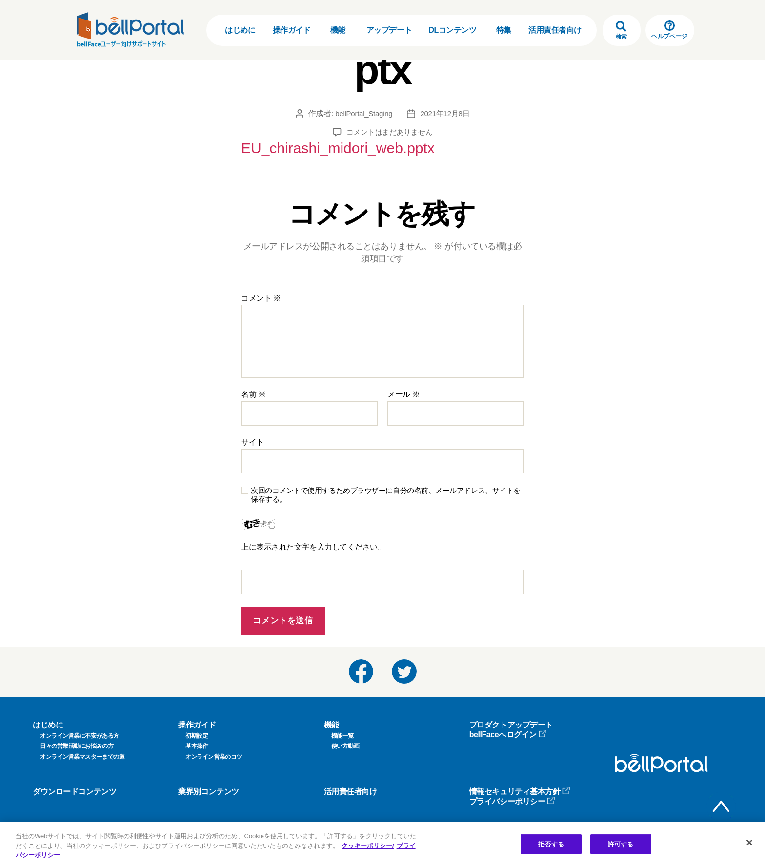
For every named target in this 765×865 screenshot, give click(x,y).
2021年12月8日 (447, 113)
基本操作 (196, 740)
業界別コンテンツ (208, 786)
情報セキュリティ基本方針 (520, 786)
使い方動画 (345, 740)
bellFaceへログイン (508, 729)
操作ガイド (292, 30)
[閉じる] (749, 842)
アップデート (389, 30)
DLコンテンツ (452, 30)
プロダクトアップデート (511, 719)
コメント (261, 293)
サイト (252, 436)
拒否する (551, 843)
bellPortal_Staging (362, 113)
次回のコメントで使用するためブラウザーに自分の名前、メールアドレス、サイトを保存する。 (386, 489)
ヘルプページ (669, 29)
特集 (503, 30)
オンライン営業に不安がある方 (79, 730)
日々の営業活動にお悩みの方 (76, 740)
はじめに (240, 30)
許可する (621, 843)
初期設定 (196, 730)
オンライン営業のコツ (213, 751)
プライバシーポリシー (512, 796)
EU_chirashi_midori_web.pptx (309, 145)
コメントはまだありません (389, 132)
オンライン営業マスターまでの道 (82, 751)
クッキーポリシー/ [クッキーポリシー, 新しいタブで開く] (368, 845)
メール (403, 389)
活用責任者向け (555, 30)
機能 (337, 30)
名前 (253, 389)
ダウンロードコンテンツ (74, 786)
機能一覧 (342, 730)
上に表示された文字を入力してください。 (313, 541)
